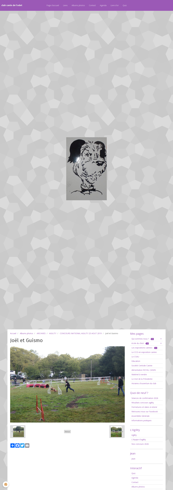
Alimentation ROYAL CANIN (144, 370)
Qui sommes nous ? (143, 338)
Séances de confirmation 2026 (145, 398)
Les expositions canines (144, 347)
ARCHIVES (41, 333)
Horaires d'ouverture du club (144, 383)
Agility (134, 435)
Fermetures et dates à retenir (144, 407)
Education (136, 361)
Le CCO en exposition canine (144, 352)
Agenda (103, 5)
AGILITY (52, 333)
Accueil (13, 333)
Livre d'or (115, 5)
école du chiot (140, 343)
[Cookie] (6, 484)
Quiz (125, 5)
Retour (67, 432)
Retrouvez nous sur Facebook (145, 411)
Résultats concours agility (143, 402)
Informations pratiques (142, 420)
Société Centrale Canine (142, 365)
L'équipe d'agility (139, 439)
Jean (133, 458)
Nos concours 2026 (140, 444)
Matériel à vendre (139, 374)
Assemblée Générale (140, 416)
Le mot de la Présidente (142, 379)
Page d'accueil (52, 5)
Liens (65, 5)
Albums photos (78, 5)
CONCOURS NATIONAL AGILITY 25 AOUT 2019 (81, 333)
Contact (92, 5)
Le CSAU (135, 356)
